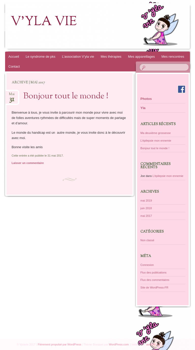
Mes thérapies (111, 56)
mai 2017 (146, 215)
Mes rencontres (172, 56)
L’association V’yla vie (78, 56)
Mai (11, 95)
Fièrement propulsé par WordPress (59, 344)
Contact (14, 66)
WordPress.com (119, 344)
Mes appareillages (141, 56)
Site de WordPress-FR (154, 287)
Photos (146, 99)
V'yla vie (44, 22)
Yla (142, 108)
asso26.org (153, 344)
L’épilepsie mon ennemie (155, 140)
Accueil (13, 56)
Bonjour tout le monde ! (65, 96)
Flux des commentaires (154, 279)
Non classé (147, 240)
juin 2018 (146, 208)
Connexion (147, 264)
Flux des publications (153, 272)
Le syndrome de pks (40, 56)
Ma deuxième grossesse (155, 132)
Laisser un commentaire (28, 162)
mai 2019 (146, 200)
